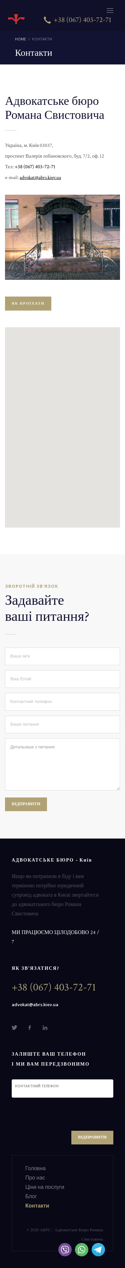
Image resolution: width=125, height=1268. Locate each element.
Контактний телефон (37, 1086)
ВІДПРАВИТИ (26, 804)
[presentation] (62, 1116)
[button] (62, 421)
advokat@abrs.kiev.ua (35, 1005)
